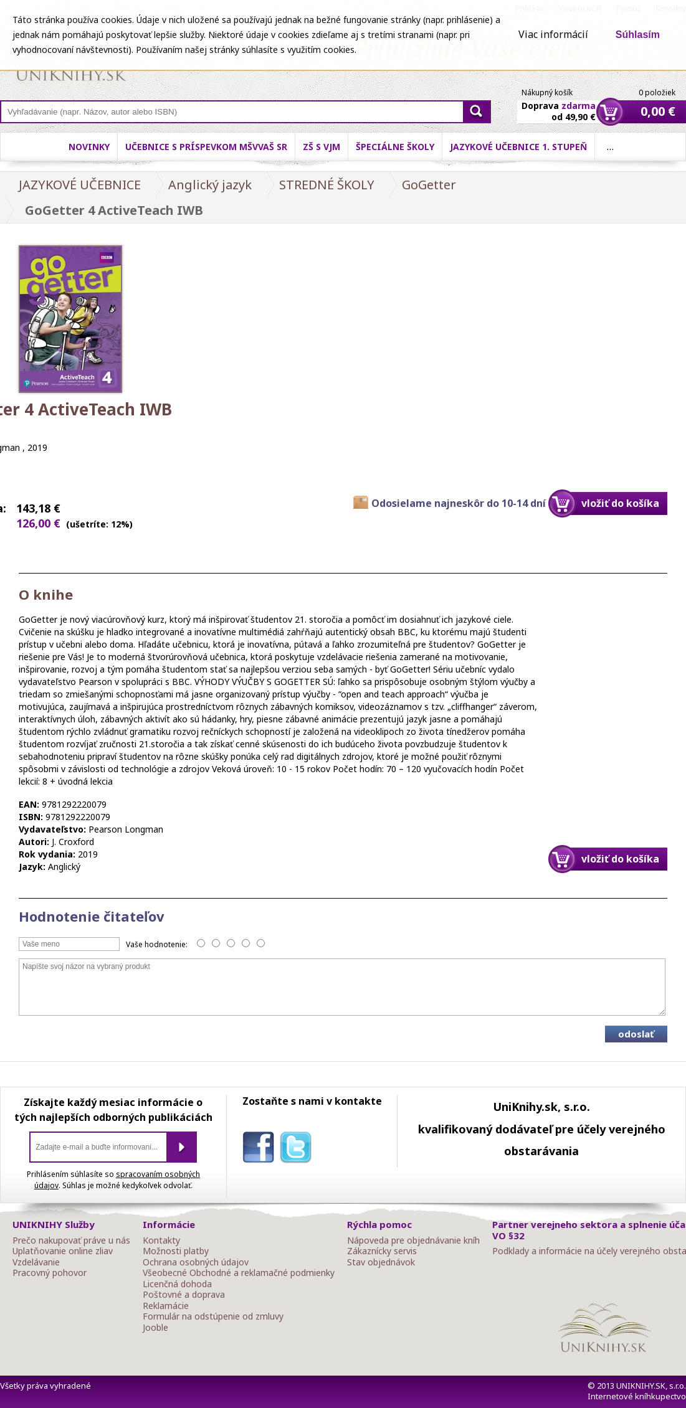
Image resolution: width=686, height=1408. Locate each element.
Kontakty (161, 1240)
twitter (298, 1150)
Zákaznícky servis (382, 1251)
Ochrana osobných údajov (196, 1262)
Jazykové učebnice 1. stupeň (518, 147)
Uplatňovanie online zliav (62, 1251)
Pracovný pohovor (49, 1272)
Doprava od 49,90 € (559, 104)
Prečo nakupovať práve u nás (71, 1240)
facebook (261, 1150)
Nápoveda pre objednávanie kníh (413, 1240)
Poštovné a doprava (184, 1294)
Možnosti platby (176, 1251)
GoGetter (429, 184)
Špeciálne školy (395, 147)
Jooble (155, 1327)
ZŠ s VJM (321, 147)
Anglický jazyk (210, 184)
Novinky (89, 147)
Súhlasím (638, 34)
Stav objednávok (381, 1262)
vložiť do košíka (620, 503)
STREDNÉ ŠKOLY (326, 184)
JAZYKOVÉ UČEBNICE (80, 184)
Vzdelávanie (36, 1262)
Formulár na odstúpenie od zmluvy (213, 1316)
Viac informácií (553, 34)
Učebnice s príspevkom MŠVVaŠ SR (206, 147)
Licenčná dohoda (177, 1284)
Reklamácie (166, 1305)
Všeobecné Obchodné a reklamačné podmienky (239, 1272)
